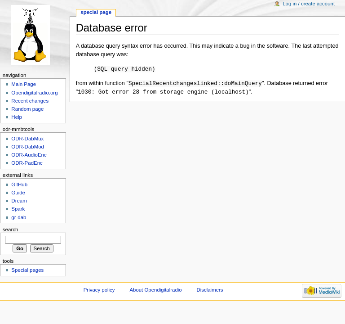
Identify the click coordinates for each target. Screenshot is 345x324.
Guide (18, 192)
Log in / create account (309, 3)
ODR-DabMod (27, 146)
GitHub (19, 184)
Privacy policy (99, 289)
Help (16, 117)
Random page (27, 109)
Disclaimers (210, 289)
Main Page (23, 84)
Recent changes (30, 101)
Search (10, 229)
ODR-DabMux (27, 138)
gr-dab (18, 217)
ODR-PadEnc (26, 163)
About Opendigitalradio (155, 289)
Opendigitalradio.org (34, 92)
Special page (95, 12)
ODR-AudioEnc (28, 155)
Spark (18, 209)
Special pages (27, 270)
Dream (19, 200)
